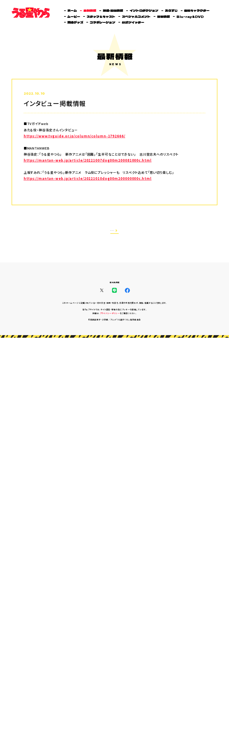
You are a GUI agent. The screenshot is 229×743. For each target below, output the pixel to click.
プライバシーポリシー (110, 314)
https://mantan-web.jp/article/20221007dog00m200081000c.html (88, 160)
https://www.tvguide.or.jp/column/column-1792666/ (74, 136)
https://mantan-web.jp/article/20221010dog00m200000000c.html (88, 178)
